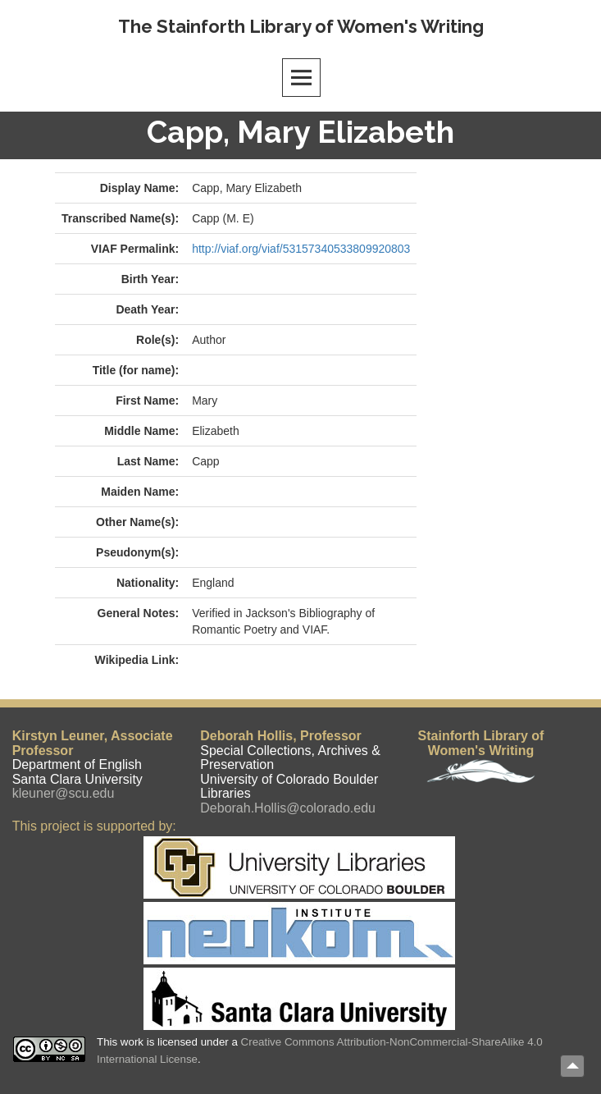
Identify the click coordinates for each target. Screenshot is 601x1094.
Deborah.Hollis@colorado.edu (288, 808)
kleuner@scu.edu (63, 793)
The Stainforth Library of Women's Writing (301, 26)
